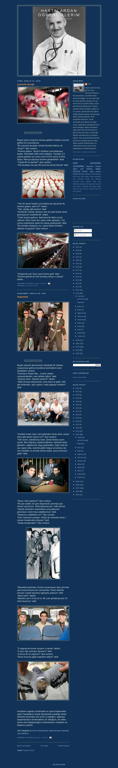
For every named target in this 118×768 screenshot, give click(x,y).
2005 (78, 353)
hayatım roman (93, 166)
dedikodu (76, 184)
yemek (87, 179)
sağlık (91, 171)
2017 (78, 270)
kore (74, 179)
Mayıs (79, 323)
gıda (80, 184)
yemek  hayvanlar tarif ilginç (86, 186)
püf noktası (86, 169)
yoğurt (99, 186)
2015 (78, 277)
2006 (78, 350)
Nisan (79, 326)
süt (100, 184)
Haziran (80, 320)
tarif (79, 174)
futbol (92, 176)
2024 (78, 247)
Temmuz (80, 316)
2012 (78, 287)
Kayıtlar (78, 231)
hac (100, 189)
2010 (78, 293)
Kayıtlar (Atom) (28, 750)
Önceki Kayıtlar (63, 746)
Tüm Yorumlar (80, 235)
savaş (87, 174)
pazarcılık (92, 184)
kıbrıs (74, 191)
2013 (78, 283)
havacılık (76, 181)
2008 (78, 343)
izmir (82, 181)
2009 (78, 340)
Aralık (79, 296)
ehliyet (87, 176)
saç (97, 184)
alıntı (96, 189)
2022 (78, 254)
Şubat (79, 333)
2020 (78, 260)
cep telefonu (96, 179)
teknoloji (76, 171)
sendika (79, 191)
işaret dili (86, 184)
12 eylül (92, 174)
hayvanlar (29, 285)
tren (74, 186)
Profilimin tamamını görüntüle (84, 152)
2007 (78, 347)
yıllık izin (76, 189)
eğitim (98, 169)
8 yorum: (43, 283)
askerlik (88, 181)
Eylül (79, 310)
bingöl (75, 174)
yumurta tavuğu (25, 84)
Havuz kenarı (84, 189)
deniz (75, 176)
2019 (78, 264)
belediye (98, 174)
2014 (78, 280)
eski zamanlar (87, 162)
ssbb (89, 84)
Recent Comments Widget (79, 377)
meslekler (78, 166)
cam (99, 181)
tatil (83, 176)
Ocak (79, 336)
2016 (78, 273)
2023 (78, 250)
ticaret (84, 171)
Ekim (79, 306)
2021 (78, 257)
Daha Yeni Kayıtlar (24, 746)
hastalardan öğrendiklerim (59, 13)
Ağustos (80, 313)
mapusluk (22, 297)
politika (98, 171)
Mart (79, 330)
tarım (36, 285)
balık (94, 181)
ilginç (75, 169)
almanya (91, 189)
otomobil (80, 179)
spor (82, 174)
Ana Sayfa (44, 746)
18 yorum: (44, 737)
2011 (78, 290)
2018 (78, 267)
